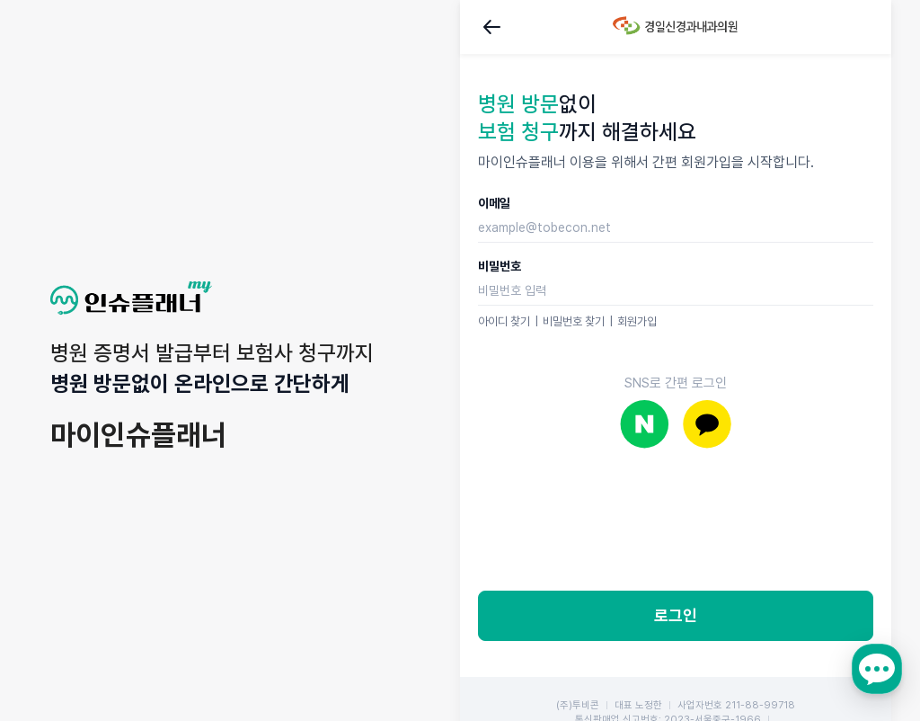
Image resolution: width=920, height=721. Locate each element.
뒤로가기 (492, 27)
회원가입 (637, 321)
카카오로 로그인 (706, 424)
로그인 (675, 615)
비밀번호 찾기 (574, 321)
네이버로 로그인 (644, 424)
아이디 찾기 (504, 321)
